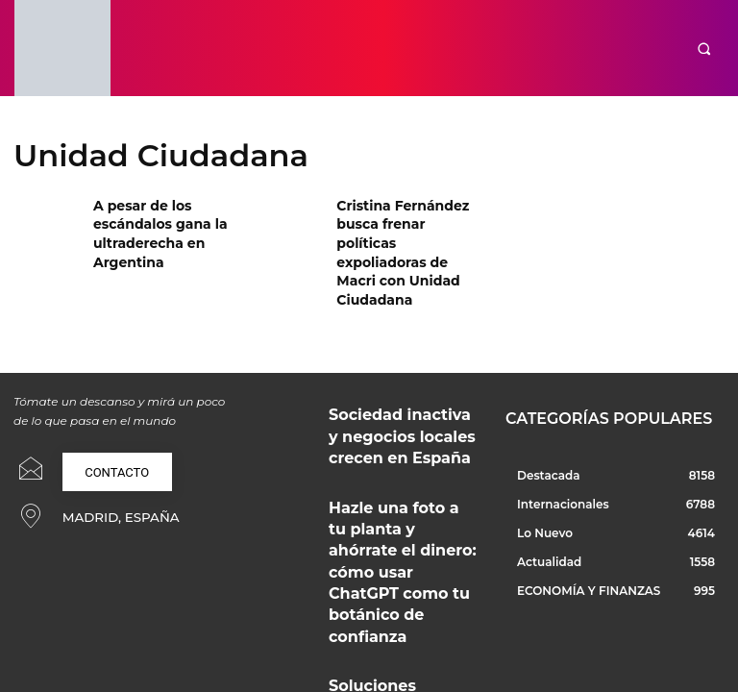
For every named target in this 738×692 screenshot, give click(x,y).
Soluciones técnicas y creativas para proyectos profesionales (389, 526)
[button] (704, 48)
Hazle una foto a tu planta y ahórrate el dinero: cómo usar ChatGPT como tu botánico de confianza (403, 451)
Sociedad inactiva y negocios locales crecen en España (400, 370)
